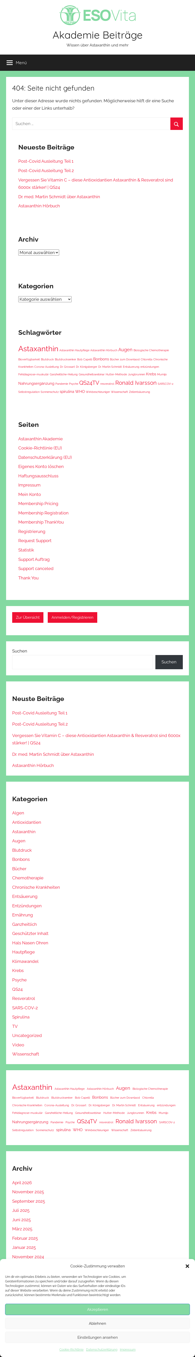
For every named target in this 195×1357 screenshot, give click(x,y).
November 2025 (28, 1191)
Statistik (26, 549)
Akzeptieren (97, 1309)
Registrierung (31, 531)
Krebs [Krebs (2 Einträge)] (151, 374)
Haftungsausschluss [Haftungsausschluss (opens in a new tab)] (38, 475)
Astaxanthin (24, 831)
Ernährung (22, 914)
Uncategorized (27, 1035)
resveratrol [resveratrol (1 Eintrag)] (107, 383)
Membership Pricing (38, 503)
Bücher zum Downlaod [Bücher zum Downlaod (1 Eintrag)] (125, 359)
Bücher (19, 868)
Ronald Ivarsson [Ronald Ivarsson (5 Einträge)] (136, 382)
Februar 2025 (25, 1238)
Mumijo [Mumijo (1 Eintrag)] (162, 374)
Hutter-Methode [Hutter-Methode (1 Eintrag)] (116, 374)
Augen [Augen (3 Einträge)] (125, 349)
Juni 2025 (21, 1219)
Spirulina (20, 1016)
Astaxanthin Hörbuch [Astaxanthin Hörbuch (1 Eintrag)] (103, 350)
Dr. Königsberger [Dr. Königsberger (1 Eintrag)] (86, 366)
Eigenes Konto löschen (41, 466)
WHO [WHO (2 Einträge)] (80, 391)
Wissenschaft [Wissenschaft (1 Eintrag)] (119, 391)
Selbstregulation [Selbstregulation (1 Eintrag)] (29, 391)
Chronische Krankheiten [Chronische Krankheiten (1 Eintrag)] (27, 1105)
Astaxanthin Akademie (40, 438)
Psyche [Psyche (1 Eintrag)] (73, 383)
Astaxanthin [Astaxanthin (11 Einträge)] (38, 348)
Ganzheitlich (24, 924)
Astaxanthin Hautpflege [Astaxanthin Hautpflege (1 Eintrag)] (74, 350)
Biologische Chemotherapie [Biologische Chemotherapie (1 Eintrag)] (151, 350)
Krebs (18, 970)
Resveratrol (23, 998)
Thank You (28, 577)
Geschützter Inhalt (30, 933)
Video (18, 1044)
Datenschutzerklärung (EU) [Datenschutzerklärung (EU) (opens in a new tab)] (45, 457)
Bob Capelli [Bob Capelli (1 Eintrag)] (84, 359)
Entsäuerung (25, 896)
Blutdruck (22, 850)
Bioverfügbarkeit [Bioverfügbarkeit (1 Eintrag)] (29, 359)
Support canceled (36, 568)
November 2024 (28, 1256)
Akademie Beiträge (98, 34)
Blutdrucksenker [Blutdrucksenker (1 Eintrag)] (65, 359)
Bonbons (21, 859)
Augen (18, 840)
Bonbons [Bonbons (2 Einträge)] (101, 359)
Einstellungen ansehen (97, 1337)
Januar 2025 (24, 1247)
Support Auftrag (34, 559)
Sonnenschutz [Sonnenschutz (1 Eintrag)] (50, 391)
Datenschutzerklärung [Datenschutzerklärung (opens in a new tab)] (101, 1349)
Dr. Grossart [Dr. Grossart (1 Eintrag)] (67, 366)
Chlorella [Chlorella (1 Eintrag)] (146, 359)
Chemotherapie (27, 877)
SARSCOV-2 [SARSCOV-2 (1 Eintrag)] (165, 383)
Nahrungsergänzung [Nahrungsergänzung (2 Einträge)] (36, 383)
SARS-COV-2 (25, 1007)
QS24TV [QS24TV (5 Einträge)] (89, 382)
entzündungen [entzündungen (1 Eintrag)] (149, 366)
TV (15, 1026)
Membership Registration (43, 512)
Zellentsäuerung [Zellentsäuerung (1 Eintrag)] (139, 391)
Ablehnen (97, 1323)
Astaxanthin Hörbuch (39, 205)
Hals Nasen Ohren (30, 942)
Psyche (19, 979)
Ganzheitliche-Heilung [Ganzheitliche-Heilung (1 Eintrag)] (64, 374)
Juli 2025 (20, 1210)
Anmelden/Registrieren (72, 617)
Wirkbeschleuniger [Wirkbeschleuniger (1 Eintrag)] (98, 391)
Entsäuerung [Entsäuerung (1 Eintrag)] (131, 366)
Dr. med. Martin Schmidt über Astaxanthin (59, 196)
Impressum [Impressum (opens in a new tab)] (128, 1349)
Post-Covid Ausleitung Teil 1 (45, 161)
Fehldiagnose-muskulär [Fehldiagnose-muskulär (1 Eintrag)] (33, 374)
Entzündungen (27, 905)
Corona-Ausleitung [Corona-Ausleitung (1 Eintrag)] (46, 366)
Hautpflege (23, 951)
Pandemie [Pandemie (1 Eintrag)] (61, 383)
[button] (187, 1266)
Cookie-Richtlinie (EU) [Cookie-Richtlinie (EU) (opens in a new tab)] (40, 447)
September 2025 (28, 1201)
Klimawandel (25, 961)
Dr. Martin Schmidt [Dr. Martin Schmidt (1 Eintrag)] (110, 366)
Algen (18, 812)
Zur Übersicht (28, 617)
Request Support (35, 540)
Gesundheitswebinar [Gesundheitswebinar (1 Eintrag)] (92, 374)
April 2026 (22, 1182)
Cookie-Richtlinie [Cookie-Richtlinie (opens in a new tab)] (71, 1349)
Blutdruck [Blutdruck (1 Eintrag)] (47, 359)
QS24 (17, 989)
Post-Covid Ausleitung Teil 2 (46, 170)
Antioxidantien (26, 822)
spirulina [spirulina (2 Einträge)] (67, 391)
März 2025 (22, 1228)
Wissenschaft (25, 1054)
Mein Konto (29, 494)
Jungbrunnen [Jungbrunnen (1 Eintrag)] (136, 374)
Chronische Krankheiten (36, 887)
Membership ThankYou (41, 522)
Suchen (19, 651)
